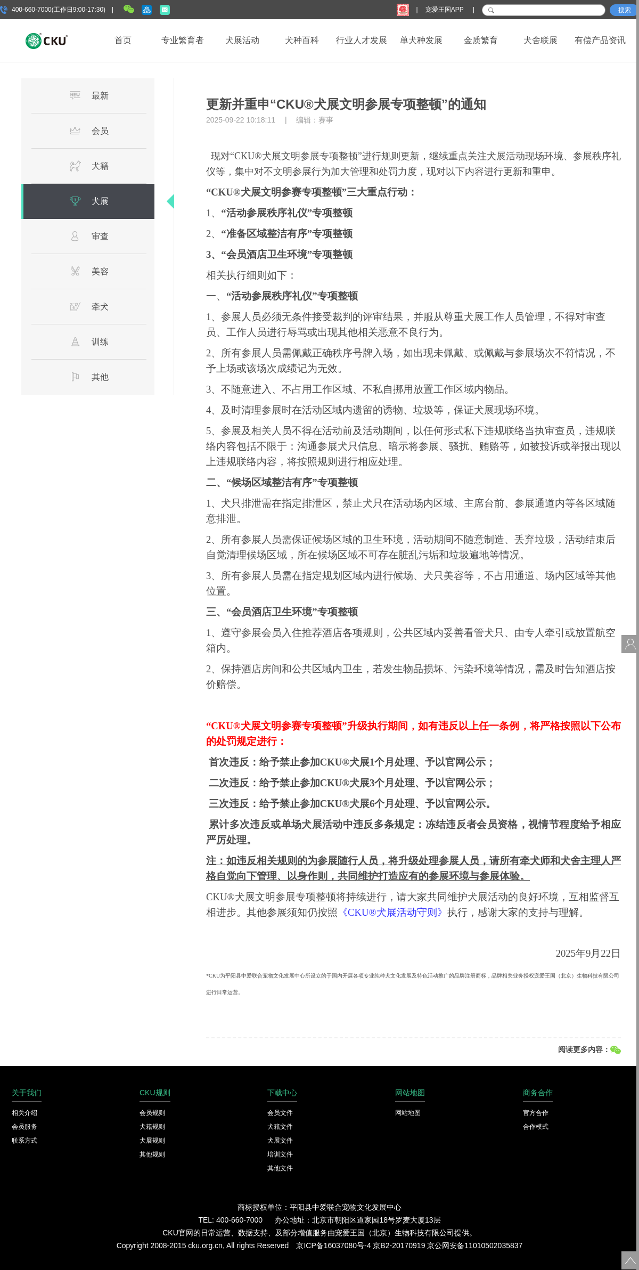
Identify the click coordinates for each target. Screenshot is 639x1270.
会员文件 (280, 1113)
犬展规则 (152, 1140)
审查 (89, 236)
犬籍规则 (152, 1126)
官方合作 (535, 1113)
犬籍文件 (280, 1126)
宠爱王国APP (445, 9)
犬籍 (89, 166)
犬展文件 (280, 1140)
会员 (89, 130)
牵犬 (89, 306)
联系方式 (24, 1140)
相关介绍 (24, 1113)
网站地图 (408, 1113)
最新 (89, 95)
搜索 (624, 10)
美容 (89, 271)
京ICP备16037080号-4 (333, 1245)
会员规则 (152, 1113)
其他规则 (152, 1154)
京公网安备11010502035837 (474, 1245)
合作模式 (535, 1126)
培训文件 (280, 1154)
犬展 (89, 201)
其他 (89, 376)
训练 (89, 341)
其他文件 (280, 1168)
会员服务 (24, 1126)
